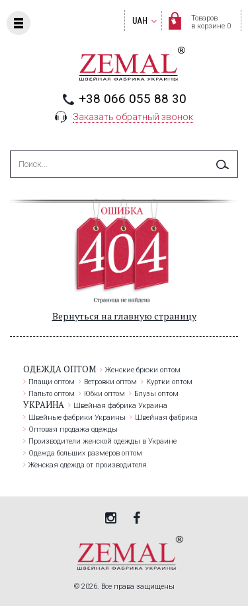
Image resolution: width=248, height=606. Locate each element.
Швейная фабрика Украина (120, 405)
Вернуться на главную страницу (124, 316)
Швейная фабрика (166, 417)
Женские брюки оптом (143, 370)
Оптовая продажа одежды (73, 429)
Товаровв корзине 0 (211, 22)
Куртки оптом (169, 382)
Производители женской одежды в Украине (102, 441)
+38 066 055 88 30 (132, 98)
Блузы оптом (156, 393)
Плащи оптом (51, 382)
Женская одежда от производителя (87, 465)
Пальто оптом (51, 393)
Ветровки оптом (110, 382)
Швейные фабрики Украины (77, 417)
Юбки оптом (104, 393)
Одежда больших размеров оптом (85, 453)
